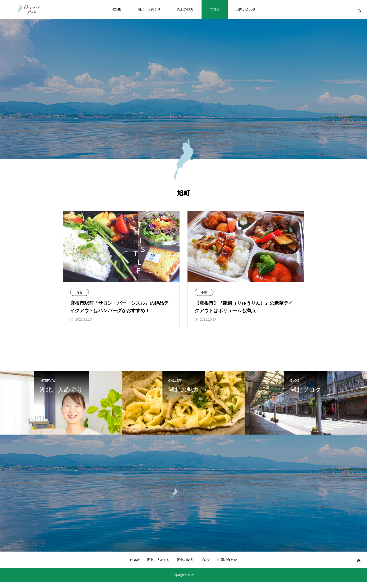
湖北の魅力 (185, 9)
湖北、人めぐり (149, 9)
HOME (116, 9)
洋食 (79, 292)
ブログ (215, 9)
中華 (204, 292)
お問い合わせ (246, 9)
